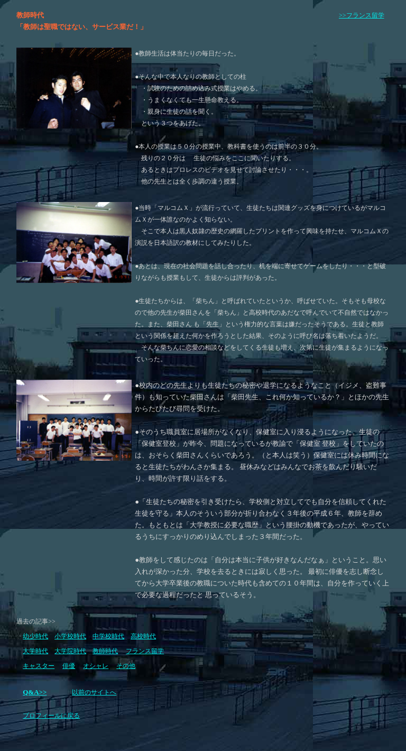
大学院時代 (70, 651)
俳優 (68, 666)
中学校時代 (108, 636)
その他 (125, 666)
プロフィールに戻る (51, 715)
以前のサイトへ (94, 692)
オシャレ (95, 666)
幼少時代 (35, 636)
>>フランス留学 (361, 15)
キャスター (38, 666)
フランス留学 (145, 651)
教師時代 (105, 651)
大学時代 (35, 651)
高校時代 (143, 636)
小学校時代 (70, 636)
